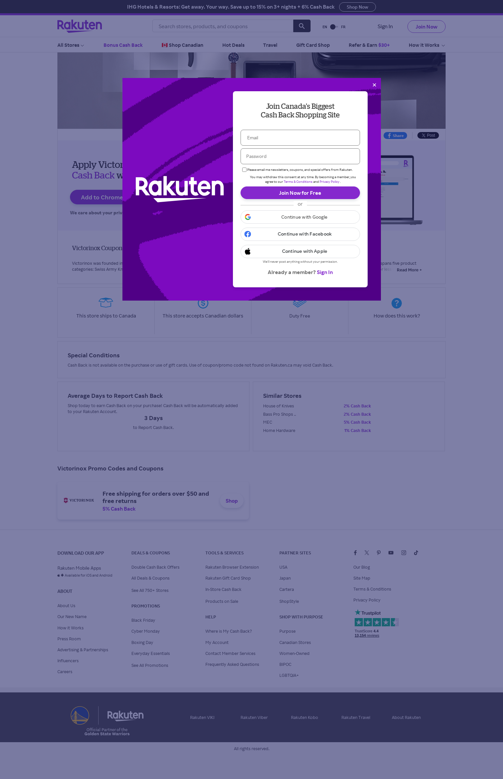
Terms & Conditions (298, 181)
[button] (300, 217)
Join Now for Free (300, 192)
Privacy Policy (329, 181)
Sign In (325, 272)
